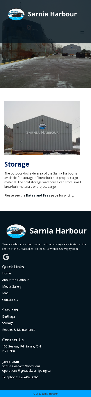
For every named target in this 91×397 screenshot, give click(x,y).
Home (6, 273)
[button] (82, 32)
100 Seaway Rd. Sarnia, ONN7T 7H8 (21, 348)
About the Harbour (15, 280)
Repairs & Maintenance (18, 329)
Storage (7, 323)
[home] (40, 13)
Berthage (8, 316)
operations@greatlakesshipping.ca (26, 366)
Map (5, 293)
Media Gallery (11, 286)
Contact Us (10, 300)
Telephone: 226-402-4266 (20, 377)
